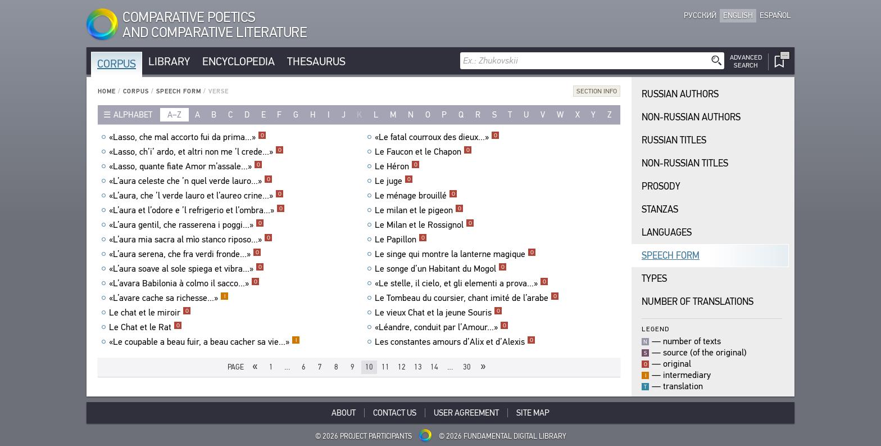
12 (402, 367)
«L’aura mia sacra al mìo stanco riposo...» (191, 240)
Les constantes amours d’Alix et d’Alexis (455, 342)
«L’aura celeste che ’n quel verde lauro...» (191, 181)
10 (369, 367)
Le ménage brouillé (416, 196)
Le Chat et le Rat (145, 327)
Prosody (661, 186)
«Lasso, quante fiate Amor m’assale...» (185, 166)
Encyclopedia (238, 61)
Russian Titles (674, 140)
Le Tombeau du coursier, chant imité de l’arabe (467, 298)
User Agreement (466, 413)
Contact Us (394, 413)
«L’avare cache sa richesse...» (169, 298)
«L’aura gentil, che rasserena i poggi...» (186, 225)
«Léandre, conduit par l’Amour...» (441, 327)
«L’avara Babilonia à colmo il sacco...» (184, 283)
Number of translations (697, 302)
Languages (667, 232)
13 (418, 367)
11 (385, 367)
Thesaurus (316, 61)
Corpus (116, 63)
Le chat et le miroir (150, 313)
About (343, 413)
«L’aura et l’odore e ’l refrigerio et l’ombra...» (197, 210)
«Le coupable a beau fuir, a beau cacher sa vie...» (204, 342)
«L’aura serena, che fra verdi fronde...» (185, 254)
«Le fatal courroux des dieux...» (437, 137)
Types (654, 279)
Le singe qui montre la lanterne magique (455, 254)
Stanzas (660, 209)
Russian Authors (680, 94)
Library (169, 61)
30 (467, 367)
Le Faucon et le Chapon (423, 152)
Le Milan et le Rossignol (424, 225)
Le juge (394, 181)
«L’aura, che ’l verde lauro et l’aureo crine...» (196, 196)
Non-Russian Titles (685, 163)
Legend (655, 328)
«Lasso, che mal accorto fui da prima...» (187, 137)
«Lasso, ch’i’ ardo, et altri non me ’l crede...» (196, 152)
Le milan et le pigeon (419, 210)
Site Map (533, 413)
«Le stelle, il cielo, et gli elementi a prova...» (461, 283)
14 (434, 367)
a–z (174, 115)
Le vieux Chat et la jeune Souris (438, 313)
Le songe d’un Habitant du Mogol (441, 269)
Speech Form (178, 91)
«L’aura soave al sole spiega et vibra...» (186, 269)
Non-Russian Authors (691, 117)
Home (107, 91)
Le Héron (397, 166)
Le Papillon (401, 240)
